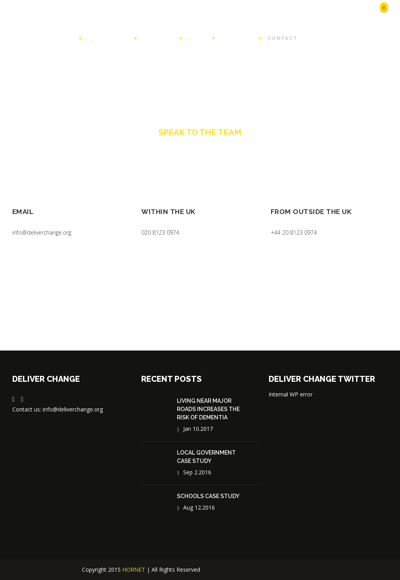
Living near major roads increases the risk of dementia (208, 409)
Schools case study (208, 496)
